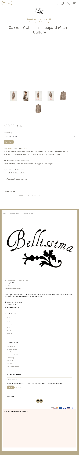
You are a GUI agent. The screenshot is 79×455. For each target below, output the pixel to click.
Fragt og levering (12, 349)
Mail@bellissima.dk (13, 307)
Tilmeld (10, 387)
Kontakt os (10, 360)
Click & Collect (11, 346)
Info (4, 213)
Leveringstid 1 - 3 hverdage (39, 22)
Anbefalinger (10, 191)
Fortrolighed (10, 352)
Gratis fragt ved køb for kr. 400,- (39, 19)
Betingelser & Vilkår (13, 355)
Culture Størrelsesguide (29, 195)
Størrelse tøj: (8, 132)
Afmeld (18, 387)
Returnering (10, 358)
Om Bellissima (28, 213)
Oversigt (9, 363)
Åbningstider (14, 213)
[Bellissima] (39, 10)
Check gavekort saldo (13, 366)
